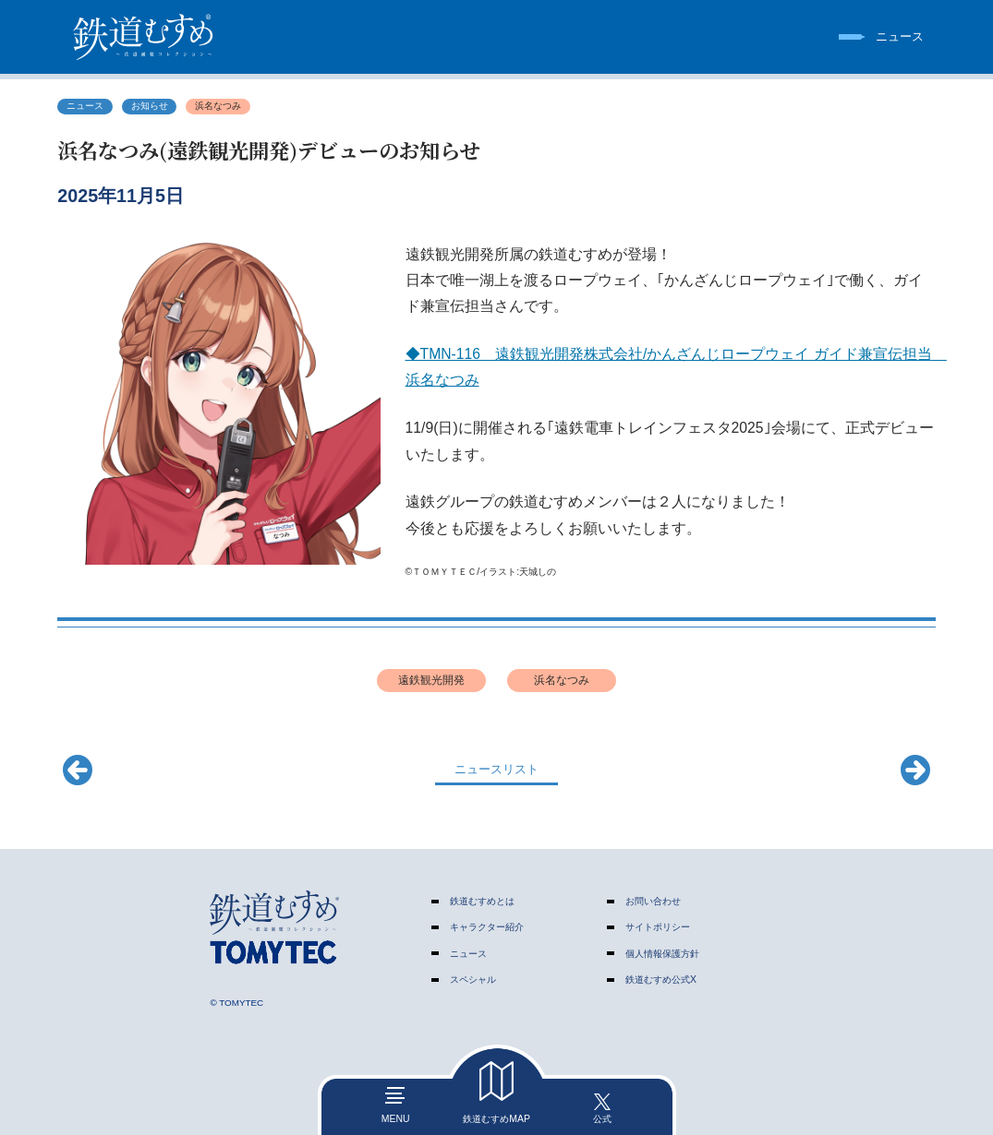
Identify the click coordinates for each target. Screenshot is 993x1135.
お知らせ (149, 106)
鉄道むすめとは (482, 901)
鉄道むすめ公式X (660, 979)
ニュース (85, 106)
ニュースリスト (496, 769)
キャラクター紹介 (487, 927)
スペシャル (473, 979)
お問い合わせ (653, 901)
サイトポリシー (657, 927)
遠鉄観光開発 (431, 680)
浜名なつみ (218, 106)
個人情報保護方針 (662, 954)
